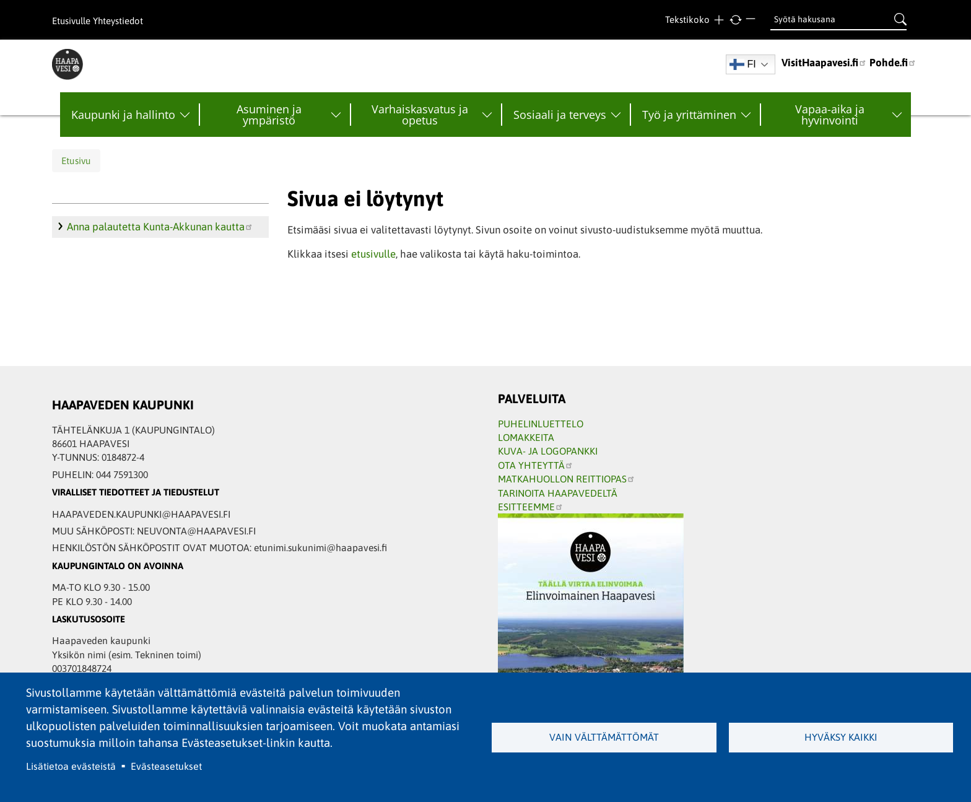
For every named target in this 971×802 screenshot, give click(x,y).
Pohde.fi (893, 62)
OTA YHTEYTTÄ (535, 465)
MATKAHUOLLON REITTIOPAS (566, 478)
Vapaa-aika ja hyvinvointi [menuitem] (829, 115)
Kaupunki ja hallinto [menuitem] (123, 114)
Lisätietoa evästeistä (71, 766)
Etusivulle (71, 20)
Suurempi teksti (718, 20)
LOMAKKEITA (526, 437)
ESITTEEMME (531, 506)
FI (742, 64)
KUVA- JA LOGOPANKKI (548, 450)
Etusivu (76, 160)
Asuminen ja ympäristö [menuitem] (269, 115)
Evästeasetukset (166, 766)
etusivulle (373, 254)
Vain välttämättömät (604, 737)
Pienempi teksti (752, 20)
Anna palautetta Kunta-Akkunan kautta (160, 226)
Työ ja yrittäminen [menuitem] (689, 114)
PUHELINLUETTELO (540, 423)
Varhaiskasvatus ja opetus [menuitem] (420, 115)
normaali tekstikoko (735, 20)
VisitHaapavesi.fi (824, 62)
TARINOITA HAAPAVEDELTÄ (557, 493)
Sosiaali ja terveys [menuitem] (559, 114)
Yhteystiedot (118, 20)
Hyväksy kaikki (840, 737)
